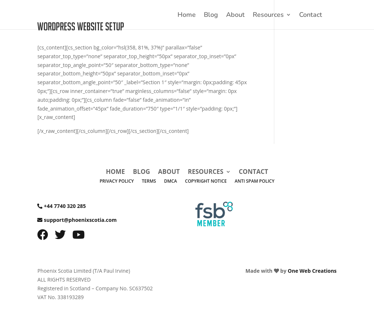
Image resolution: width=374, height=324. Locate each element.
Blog (211, 15)
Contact (310, 15)
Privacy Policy (117, 181)
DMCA (170, 181)
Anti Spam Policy (255, 181)
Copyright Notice (206, 181)
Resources (268, 15)
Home (187, 15)
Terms (149, 181)
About (235, 15)
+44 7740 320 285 (65, 205)
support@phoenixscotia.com (80, 219)
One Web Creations (312, 270)
